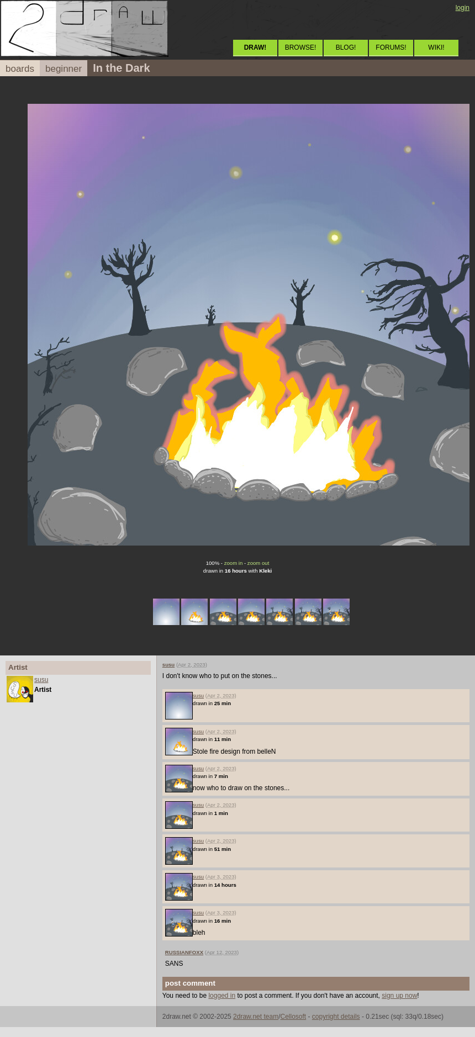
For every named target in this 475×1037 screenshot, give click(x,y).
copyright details (336, 1016)
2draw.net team (255, 1016)
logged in (221, 995)
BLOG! (346, 47)
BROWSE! (300, 47)
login (462, 8)
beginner (63, 69)
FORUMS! (391, 47)
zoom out (258, 563)
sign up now (399, 995)
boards (20, 69)
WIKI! (436, 47)
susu (41, 680)
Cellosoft (293, 1016)
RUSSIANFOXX (184, 952)
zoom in (233, 563)
